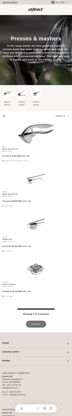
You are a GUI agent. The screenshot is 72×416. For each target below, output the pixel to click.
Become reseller (10, 2)
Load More (36, 325)
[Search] (38, 408)
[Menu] (22, 408)
